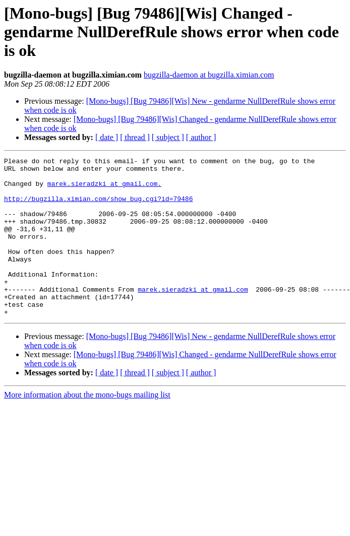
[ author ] (201, 137)
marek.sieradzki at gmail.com (193, 316)
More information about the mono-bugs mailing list (87, 426)
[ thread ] (135, 137)
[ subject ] (168, 137)
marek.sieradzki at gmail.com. (104, 189)
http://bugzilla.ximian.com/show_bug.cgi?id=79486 (98, 207)
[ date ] (106, 137)
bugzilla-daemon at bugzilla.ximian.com (209, 75)
